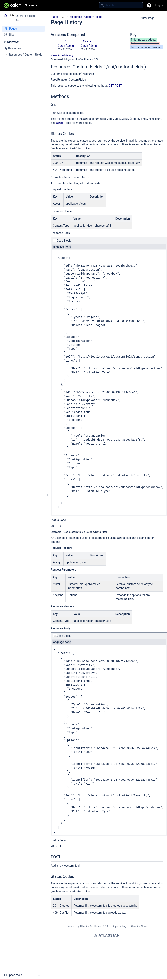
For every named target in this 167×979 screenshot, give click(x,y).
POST (118, 85)
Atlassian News (139, 926)
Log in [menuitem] (159, 5)
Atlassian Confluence (91, 926)
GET (111, 85)
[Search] (102, 5)
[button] (149, 5)
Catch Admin (66, 45)
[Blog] (23, 35)
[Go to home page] (12, 5)
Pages (55, 16)
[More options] (161, 18)
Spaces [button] (29, 5)
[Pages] (23, 29)
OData (60, 122)
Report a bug (119, 926)
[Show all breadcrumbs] (63, 17)
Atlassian (106, 934)
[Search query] (121, 5)
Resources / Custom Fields (85, 16)
